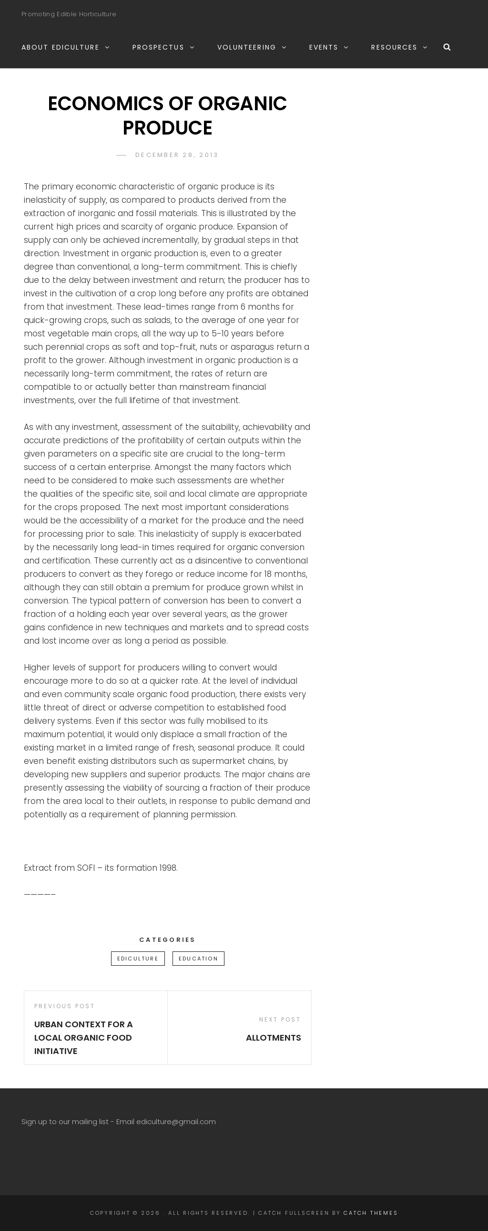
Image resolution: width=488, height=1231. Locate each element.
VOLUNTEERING (252, 47)
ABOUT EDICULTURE (66, 47)
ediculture (138, 958)
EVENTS (329, 47)
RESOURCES (399, 47)
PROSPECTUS (163, 47)
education (198, 958)
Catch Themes (371, 1213)
